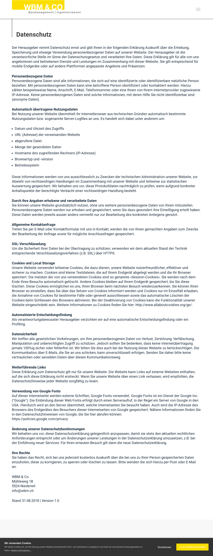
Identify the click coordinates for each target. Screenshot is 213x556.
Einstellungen (164, 547)
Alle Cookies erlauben (192, 547)
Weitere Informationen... (21, 550)
